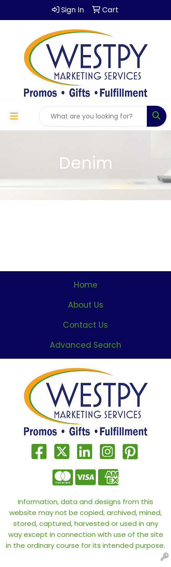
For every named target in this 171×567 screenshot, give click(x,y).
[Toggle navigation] (14, 116)
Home (86, 284)
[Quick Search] (93, 116)
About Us (86, 304)
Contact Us (85, 325)
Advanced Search (85, 345)
